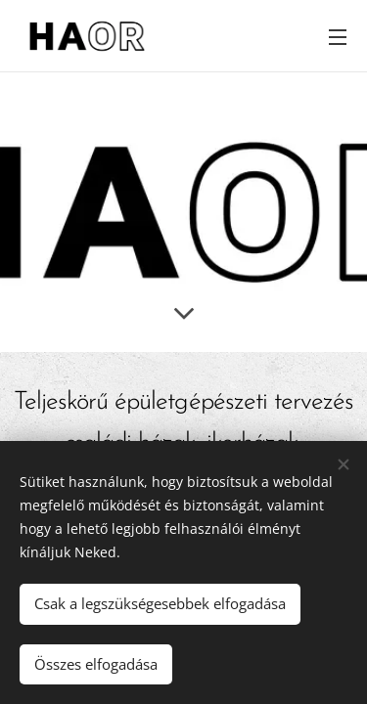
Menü (337, 37)
